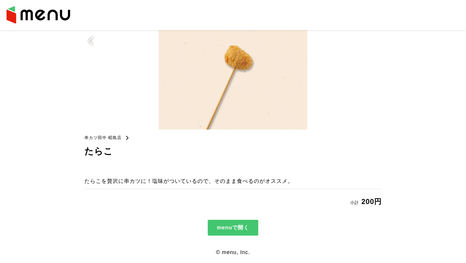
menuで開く (233, 228)
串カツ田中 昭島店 (103, 137)
